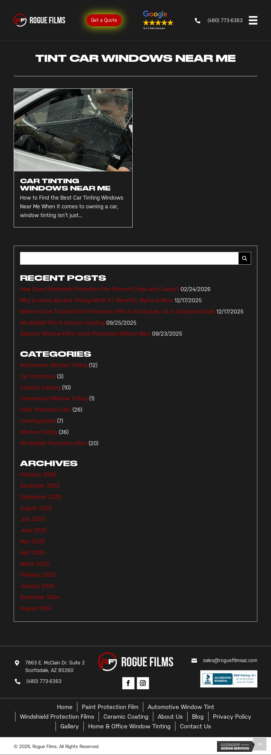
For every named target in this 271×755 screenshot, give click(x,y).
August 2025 (36, 508)
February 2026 (38, 474)
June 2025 (33, 530)
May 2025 (32, 541)
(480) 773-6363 (225, 20)
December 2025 (40, 485)
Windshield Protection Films (53, 443)
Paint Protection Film (45, 409)
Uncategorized (38, 421)
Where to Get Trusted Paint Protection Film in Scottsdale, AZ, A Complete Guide (117, 311)
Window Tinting (38, 432)
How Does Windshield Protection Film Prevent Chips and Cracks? (99, 289)
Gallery (69, 726)
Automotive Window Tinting (53, 365)
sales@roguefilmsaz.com (230, 660)
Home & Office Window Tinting (129, 726)
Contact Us (195, 726)
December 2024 (39, 597)
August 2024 (36, 608)
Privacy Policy (232, 716)
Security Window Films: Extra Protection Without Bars (85, 333)
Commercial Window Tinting (54, 398)
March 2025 (34, 564)
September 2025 (41, 497)
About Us (170, 716)
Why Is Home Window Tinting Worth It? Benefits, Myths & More (96, 300)
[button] (158, 20)
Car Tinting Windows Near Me (65, 184)
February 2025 (38, 574)
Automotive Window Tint (181, 706)
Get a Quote (104, 20)
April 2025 (33, 552)
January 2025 (37, 586)
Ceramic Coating (40, 387)
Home (65, 706)
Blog (198, 716)
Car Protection (38, 376)
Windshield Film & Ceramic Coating (62, 323)
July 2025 (32, 519)
